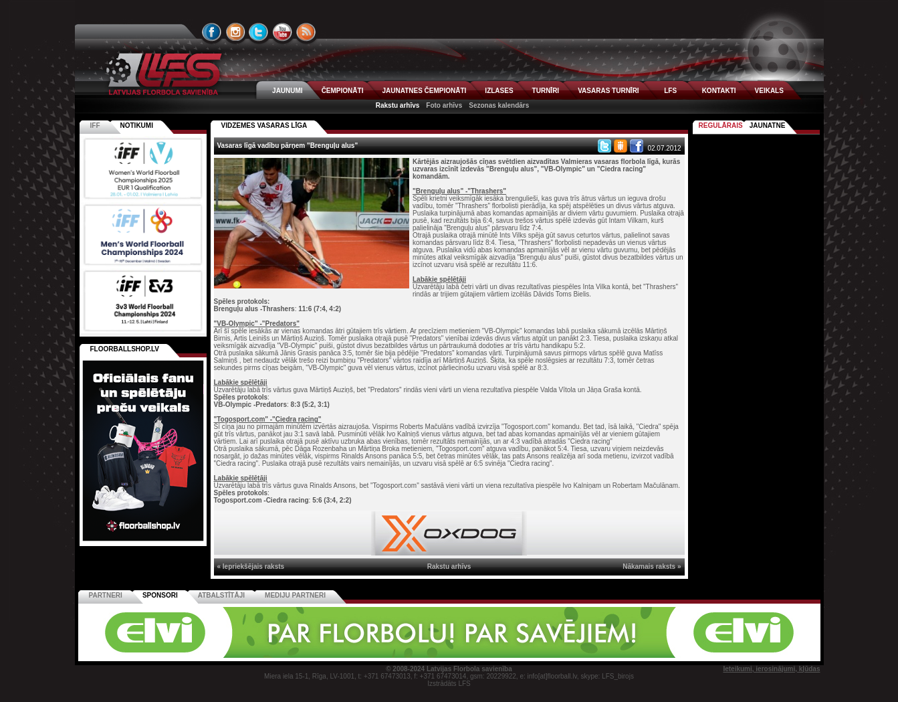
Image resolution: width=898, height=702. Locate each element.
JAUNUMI (287, 90)
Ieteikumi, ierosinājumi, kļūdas (771, 669)
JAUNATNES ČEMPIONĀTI (424, 90)
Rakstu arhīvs (398, 105)
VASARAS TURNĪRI (608, 90)
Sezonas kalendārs (499, 105)
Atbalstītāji (221, 595)
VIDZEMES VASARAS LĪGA (264, 125)
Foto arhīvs (444, 105)
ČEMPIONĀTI (343, 90)
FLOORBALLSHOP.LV (125, 349)
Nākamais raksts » (652, 566)
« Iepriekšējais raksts (251, 566)
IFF (95, 125)
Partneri (105, 595)
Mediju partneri (295, 595)
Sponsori (160, 595)
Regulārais (721, 125)
